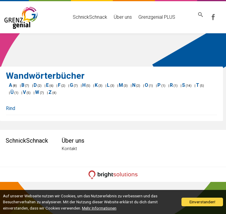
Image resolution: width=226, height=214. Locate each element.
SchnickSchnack (85, 17)
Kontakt (69, 148)
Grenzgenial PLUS (151, 17)
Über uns (118, 17)
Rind (10, 108)
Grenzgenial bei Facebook (217, 17)
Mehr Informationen (99, 208)
